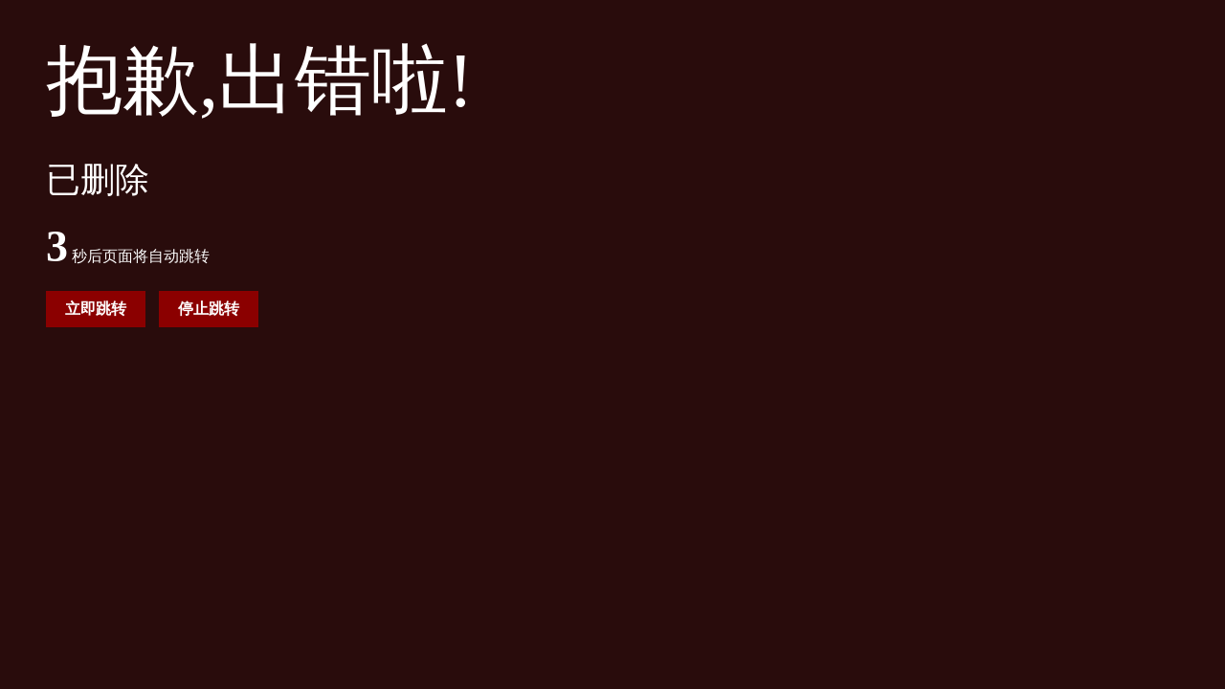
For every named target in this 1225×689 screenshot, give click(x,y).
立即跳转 (95, 308)
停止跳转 (208, 308)
